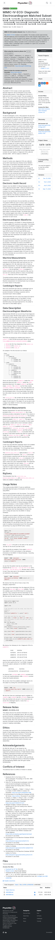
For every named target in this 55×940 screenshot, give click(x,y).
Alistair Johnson (38, 19)
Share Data (26, 915)
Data (38, 913)
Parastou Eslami (8, 22)
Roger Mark (31, 24)
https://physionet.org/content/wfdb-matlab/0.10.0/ (19, 848)
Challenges (39, 918)
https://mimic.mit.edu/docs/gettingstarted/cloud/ (19, 834)
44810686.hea (9, 894)
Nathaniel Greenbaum (30, 20)
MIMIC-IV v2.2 (45, 68)
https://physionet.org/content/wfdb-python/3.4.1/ (19, 854)
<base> (17, 884)
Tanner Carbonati (21, 22)
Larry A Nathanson (26, 19)
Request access (10, 871)
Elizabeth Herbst (46, 22)
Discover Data (26, 913)
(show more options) (16, 72)
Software (39, 915)
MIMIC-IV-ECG (11, 35)
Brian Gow (6, 19)
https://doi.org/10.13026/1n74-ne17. (15, 803)
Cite (28, 51)
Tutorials (39, 921)
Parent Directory (10, 890)
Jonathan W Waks (45, 20)
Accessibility (49, 932)
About (24, 918)
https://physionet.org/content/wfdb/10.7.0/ (17, 841)
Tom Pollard (14, 19)
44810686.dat (9, 892)
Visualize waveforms (9, 881)
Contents (44, 50)
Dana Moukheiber (9, 24)
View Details (44, 153)
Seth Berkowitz (20, 24)
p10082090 (30, 884)
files (21, 884)
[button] (39, 83)
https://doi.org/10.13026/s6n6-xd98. (21, 792)
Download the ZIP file (11, 869)
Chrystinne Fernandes (15, 20)
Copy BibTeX (9, 53)
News (24, 921)
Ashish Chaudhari (33, 22)
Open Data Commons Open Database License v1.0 (44, 110)
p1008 (24, 884)
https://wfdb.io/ (16, 796)
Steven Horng (41, 24)
